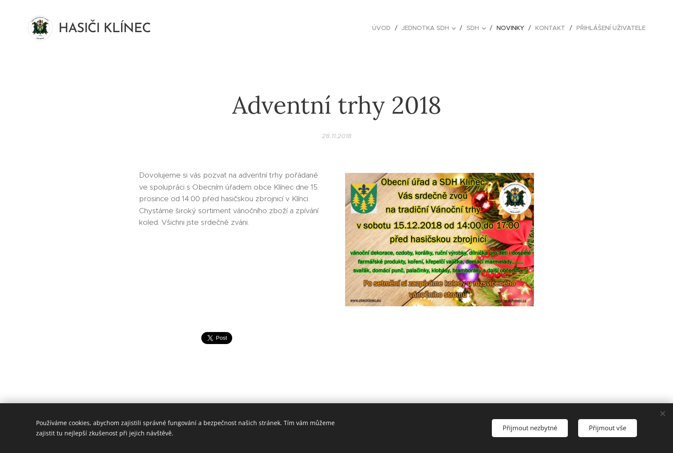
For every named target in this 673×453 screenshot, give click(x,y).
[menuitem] (383, 28)
